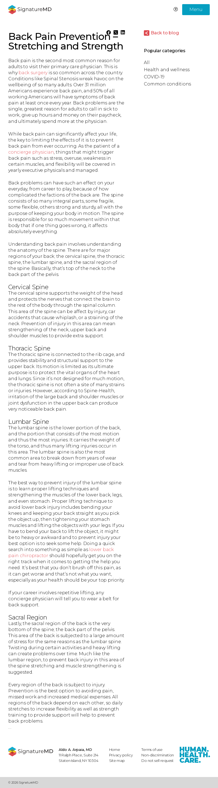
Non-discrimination (157, 755)
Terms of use (151, 749)
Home (114, 749)
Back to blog (165, 32)
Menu (196, 9)
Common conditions (167, 84)
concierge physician (31, 152)
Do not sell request (157, 760)
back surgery (32, 72)
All (146, 62)
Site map (117, 760)
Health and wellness (166, 69)
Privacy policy (121, 755)
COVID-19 (154, 76)
